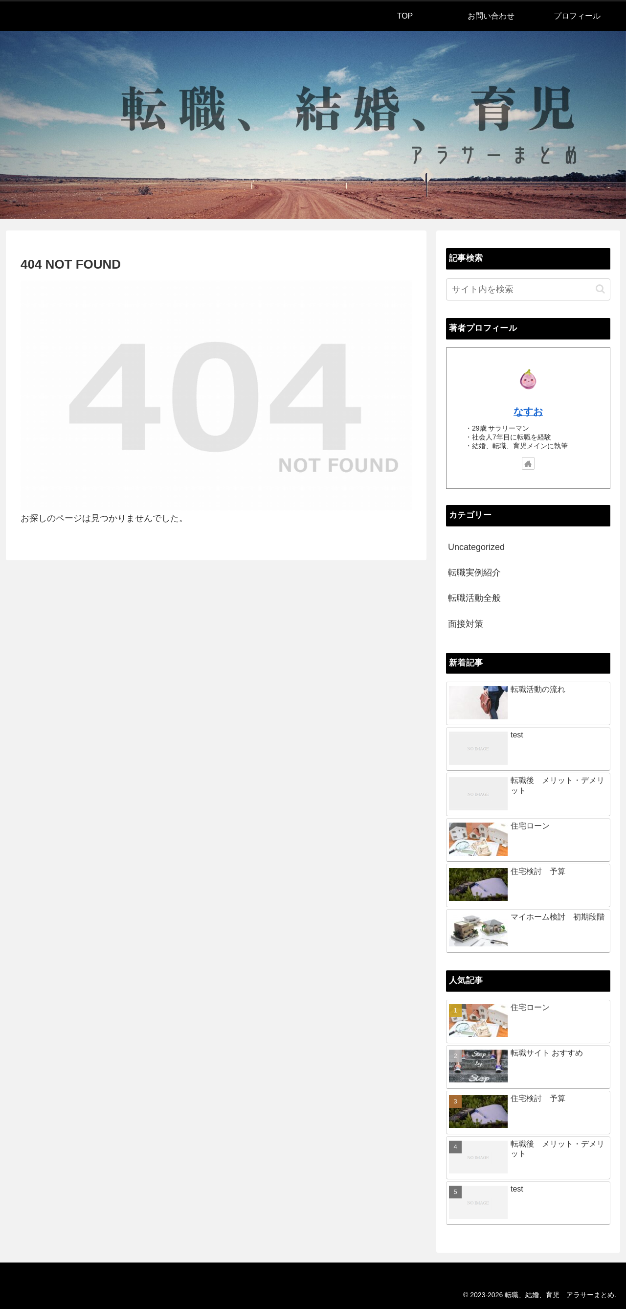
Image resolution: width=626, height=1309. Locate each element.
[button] (600, 289)
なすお (528, 411)
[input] (528, 289)
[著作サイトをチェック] (528, 463)
